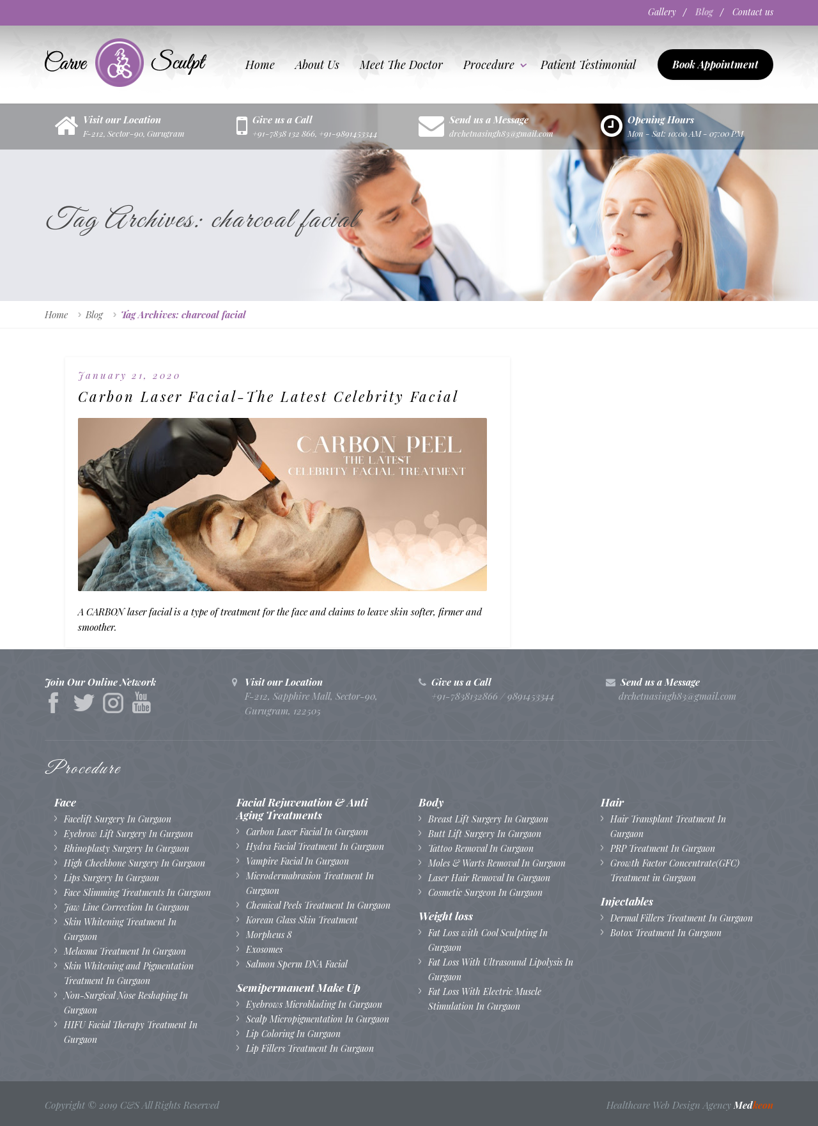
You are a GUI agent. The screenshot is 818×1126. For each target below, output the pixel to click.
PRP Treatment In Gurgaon (662, 848)
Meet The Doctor (401, 64)
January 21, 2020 (129, 374)
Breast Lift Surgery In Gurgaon (488, 818)
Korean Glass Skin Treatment (302, 919)
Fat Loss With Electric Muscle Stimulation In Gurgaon (484, 998)
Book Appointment (715, 63)
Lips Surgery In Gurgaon (111, 877)
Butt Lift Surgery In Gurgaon (484, 833)
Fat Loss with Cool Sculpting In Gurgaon (488, 939)
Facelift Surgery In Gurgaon (117, 818)
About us (317, 64)
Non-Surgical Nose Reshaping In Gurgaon (126, 1002)
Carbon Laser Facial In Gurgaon (307, 831)
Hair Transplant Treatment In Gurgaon (668, 825)
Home (260, 64)
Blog (698, 12)
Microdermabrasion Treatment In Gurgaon (310, 882)
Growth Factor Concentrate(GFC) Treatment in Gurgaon (674, 869)
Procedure (488, 64)
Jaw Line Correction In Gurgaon (126, 906)
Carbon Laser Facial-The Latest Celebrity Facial (162, 412)
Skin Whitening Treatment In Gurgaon (120, 928)
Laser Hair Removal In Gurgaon (489, 877)
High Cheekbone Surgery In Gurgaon (134, 862)
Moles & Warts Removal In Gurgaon (497, 862)
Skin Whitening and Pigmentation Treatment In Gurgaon (129, 972)
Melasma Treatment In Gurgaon (125, 951)
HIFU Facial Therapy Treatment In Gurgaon (130, 1031)
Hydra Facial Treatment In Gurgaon (315, 846)
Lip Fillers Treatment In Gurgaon (310, 1048)
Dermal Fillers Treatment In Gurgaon (681, 917)
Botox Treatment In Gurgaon (666, 932)
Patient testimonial (588, 64)
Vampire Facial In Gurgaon (297, 860)
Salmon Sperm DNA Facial (297, 963)
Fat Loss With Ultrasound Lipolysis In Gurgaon (500, 968)
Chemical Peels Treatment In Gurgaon (318, 904)
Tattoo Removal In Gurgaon (481, 848)
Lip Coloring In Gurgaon (293, 1033)
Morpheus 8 (269, 934)
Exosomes (264, 949)
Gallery (649, 12)
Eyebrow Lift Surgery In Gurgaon (128, 833)
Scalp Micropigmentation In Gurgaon (317, 1018)
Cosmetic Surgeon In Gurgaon (485, 892)
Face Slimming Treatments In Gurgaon (137, 892)
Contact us (752, 12)
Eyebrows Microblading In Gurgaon (314, 1004)
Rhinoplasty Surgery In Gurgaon (126, 848)
